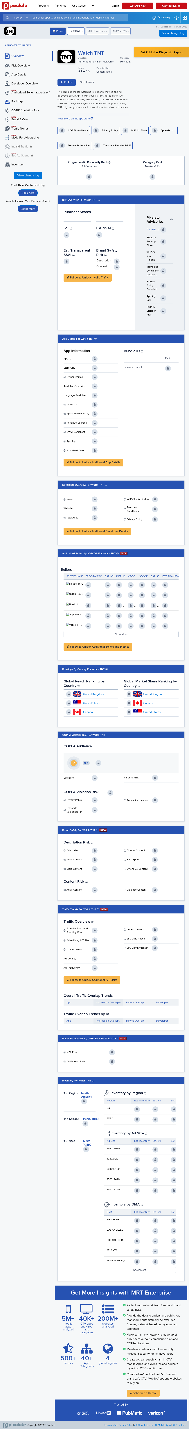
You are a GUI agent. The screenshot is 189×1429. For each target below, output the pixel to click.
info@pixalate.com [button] (143, 1425)
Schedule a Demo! (144, 1393)
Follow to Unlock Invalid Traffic (88, 277)
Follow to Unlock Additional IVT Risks (92, 979)
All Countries (96, 31)
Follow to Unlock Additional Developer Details (97, 531)
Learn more (28, 208)
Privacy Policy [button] (126, 1425)
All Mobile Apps (163, 1425)
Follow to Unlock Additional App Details (93, 462)
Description (103, 260)
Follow (67, 82)
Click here (28, 192)
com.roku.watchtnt (134, 367)
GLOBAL (75, 31)
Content (101, 266)
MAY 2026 (120, 31)
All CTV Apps (179, 1425)
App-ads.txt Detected (159, 229)
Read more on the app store (75, 118)
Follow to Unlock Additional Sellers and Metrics (98, 646)
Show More (121, 634)
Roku (58, 31)
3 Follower (87, 82)
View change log (173, 33)
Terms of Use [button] (110, 1425)
